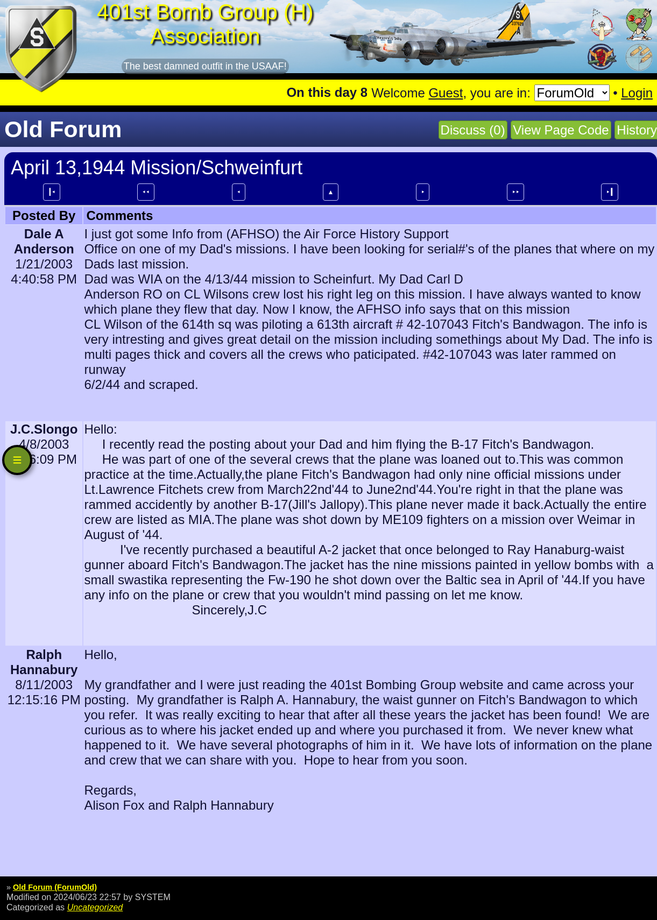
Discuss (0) (473, 130)
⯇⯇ (146, 192)
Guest (445, 93)
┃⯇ (51, 192)
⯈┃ (609, 192)
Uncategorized (95, 907)
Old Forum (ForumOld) (55, 887)
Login (637, 93)
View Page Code (561, 130)
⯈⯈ (515, 192)
